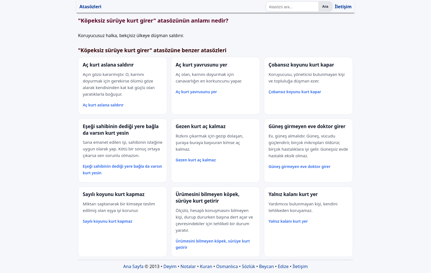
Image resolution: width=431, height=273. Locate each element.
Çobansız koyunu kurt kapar (295, 91)
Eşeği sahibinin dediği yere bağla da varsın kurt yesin (122, 169)
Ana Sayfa (133, 266)
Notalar (188, 266)
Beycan (266, 266)
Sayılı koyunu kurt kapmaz (107, 221)
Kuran (206, 266)
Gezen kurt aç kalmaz (196, 159)
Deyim (170, 266)
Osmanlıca (227, 266)
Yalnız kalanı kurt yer (288, 221)
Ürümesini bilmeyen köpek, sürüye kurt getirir (213, 244)
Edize (283, 266)
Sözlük (248, 266)
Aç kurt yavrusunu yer (196, 91)
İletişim (343, 7)
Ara (325, 6)
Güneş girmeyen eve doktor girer (299, 166)
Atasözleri (90, 7)
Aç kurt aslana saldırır (103, 104)
